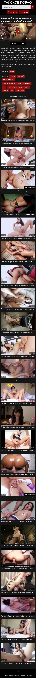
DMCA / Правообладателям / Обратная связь (18, 675)
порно (18, 2)
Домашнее (27, 83)
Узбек (27, 87)
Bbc (3, 87)
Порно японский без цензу (11, 83)
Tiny (12, 91)
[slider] (14, 36)
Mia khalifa (20, 76)
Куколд (12, 76)
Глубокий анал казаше (15, 87)
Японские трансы (8, 80)
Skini (17, 91)
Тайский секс (18, 672)
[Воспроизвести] (2, 38)
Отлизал (5, 91)
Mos (22, 91)
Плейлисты (12, 12)
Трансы (12, 71)
